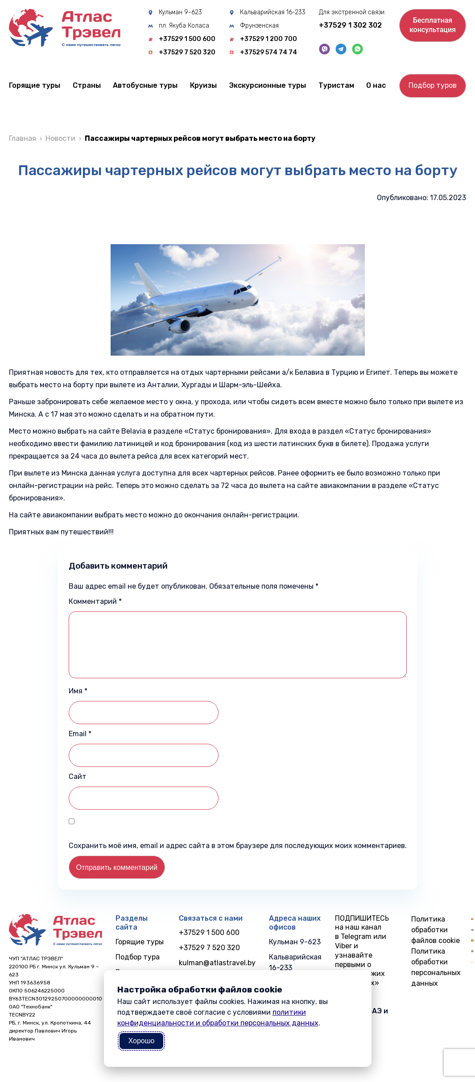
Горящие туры (34, 85)
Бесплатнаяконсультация (432, 25)
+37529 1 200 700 (268, 39)
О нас (376, 85)
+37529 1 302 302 (350, 25)
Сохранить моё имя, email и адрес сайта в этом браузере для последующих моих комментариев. (238, 845)
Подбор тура (138, 957)
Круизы (203, 85)
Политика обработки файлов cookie (435, 930)
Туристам (336, 85)
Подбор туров (433, 85)
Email (80, 734)
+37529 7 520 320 (187, 52)
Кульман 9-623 (180, 12)
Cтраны (87, 85)
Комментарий (95, 601)
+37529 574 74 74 (268, 52)
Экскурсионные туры (267, 85)
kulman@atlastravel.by (217, 963)
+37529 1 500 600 (187, 39)
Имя (78, 691)
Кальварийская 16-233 (273, 12)
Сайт (78, 776)
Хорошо (141, 1041)
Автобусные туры (145, 85)
